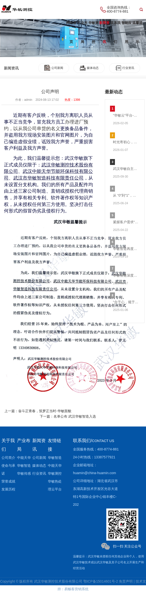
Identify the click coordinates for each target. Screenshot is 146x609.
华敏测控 (93, 32)
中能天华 (24, 458)
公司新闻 (53, 68)
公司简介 (8, 458)
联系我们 (115, 32)
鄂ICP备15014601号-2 (100, 581)
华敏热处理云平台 (55, 485)
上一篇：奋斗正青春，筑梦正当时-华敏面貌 (37, 411)
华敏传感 (24, 473)
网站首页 (71, 32)
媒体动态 (89, 68)
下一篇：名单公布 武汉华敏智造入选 (68, 416)
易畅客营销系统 (76, 589)
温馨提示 (137, 32)
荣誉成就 (8, 481)
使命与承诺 (8, 469)
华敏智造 (24, 465)
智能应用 (126, 32)
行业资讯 (124, 68)
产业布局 (82, 32)
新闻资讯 (104, 32)
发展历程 (8, 489)
